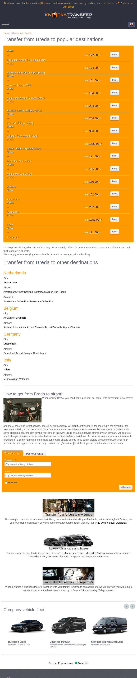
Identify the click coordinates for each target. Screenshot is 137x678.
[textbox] (27, 464)
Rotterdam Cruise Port (41, 301)
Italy (7, 360)
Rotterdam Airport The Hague (50, 292)
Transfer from (12, 453)
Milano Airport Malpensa (16, 379)
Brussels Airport (43, 327)
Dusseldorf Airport (13, 353)
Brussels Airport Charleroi (66, 327)
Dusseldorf (9, 343)
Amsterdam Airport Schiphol (18, 292)
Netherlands (14, 273)
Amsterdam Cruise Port (16, 301)
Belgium (11, 308)
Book (114, 54)
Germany (12, 334)
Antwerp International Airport (18, 327)
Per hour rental (34, 453)
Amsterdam (10, 282)
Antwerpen (9, 317)
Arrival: (8, 471)
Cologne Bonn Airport (35, 353)
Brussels (21, 317)
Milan (6, 369)
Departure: (10, 460)
